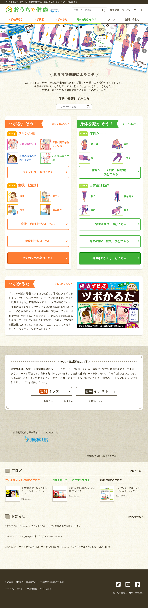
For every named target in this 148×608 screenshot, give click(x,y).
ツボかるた (61, 19)
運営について (32, 582)
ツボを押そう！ (16, 19)
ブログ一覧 (136, 471)
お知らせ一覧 (135, 517)
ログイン (126, 10)
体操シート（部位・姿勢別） (115, 173)
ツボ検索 (39, 19)
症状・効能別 (44, 224)
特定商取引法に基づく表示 (52, 582)
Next (144, 51)
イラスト (54, 391)
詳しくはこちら (60, 124)
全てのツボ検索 (45, 258)
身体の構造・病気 (114, 241)
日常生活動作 (116, 224)
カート (138, 10)
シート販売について (94, 401)
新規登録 (114, 10)
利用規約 (68, 401)
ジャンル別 (45, 172)
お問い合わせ (132, 19)
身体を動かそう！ (87, 19)
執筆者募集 (32, 589)
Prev (3, 51)
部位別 (46, 241)
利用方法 (48, 401)
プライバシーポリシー (15, 589)
